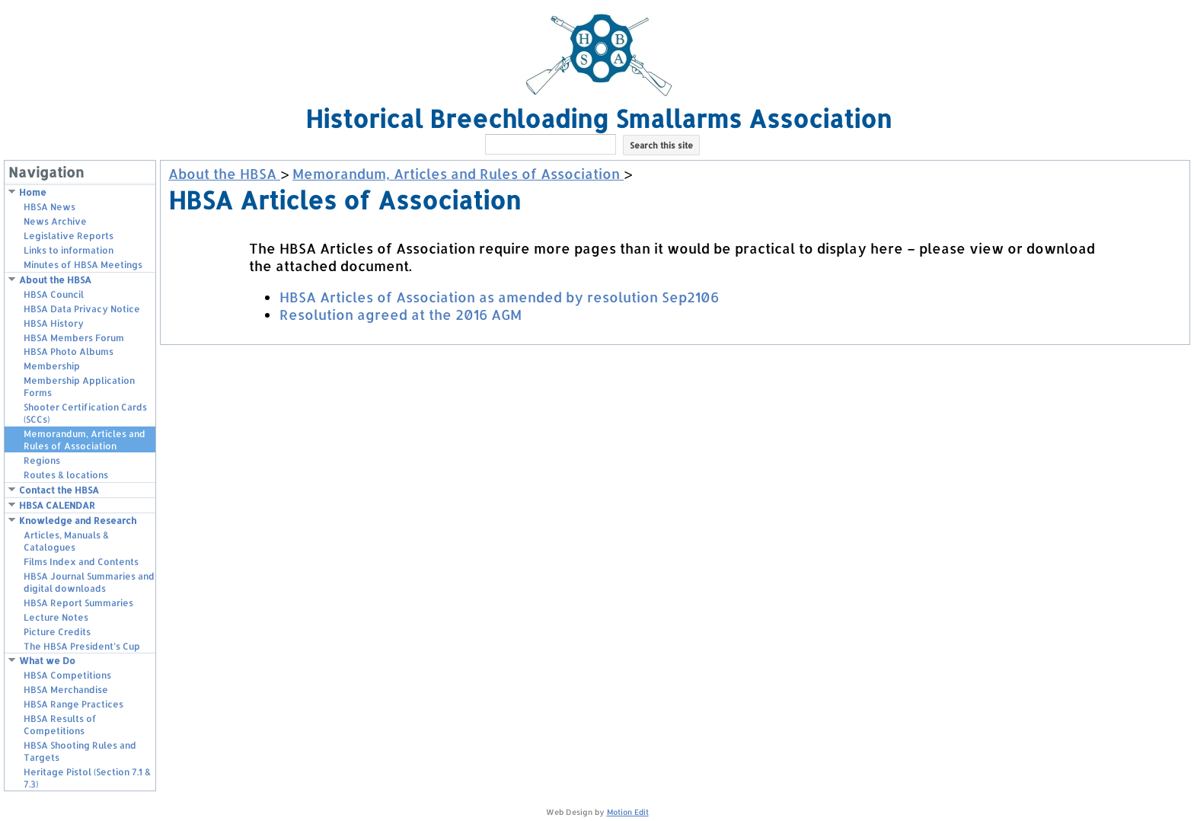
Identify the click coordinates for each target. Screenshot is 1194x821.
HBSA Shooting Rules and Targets (80, 751)
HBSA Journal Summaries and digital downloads (89, 582)
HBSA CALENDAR (57, 505)
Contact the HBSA (59, 490)
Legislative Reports (68, 235)
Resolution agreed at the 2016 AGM (400, 314)
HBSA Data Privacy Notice (82, 309)
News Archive (55, 221)
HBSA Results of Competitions (60, 724)
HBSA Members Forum (74, 337)
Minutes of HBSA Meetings (83, 264)
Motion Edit (628, 811)
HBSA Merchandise (66, 689)
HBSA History (54, 323)
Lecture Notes (56, 617)
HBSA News (49, 206)
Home (32, 192)
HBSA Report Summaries (78, 603)
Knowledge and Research (77, 520)
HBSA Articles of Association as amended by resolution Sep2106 (499, 296)
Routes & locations (66, 475)
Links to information (68, 250)
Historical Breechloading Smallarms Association (598, 118)
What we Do (47, 660)
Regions (42, 460)
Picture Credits (57, 631)
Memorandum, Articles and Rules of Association (84, 440)
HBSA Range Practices (73, 704)
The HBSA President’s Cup (82, 646)
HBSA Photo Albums (68, 351)
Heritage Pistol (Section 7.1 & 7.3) (87, 778)
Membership (52, 366)
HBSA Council (54, 294)
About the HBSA (55, 280)
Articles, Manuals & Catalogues (66, 541)
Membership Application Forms (79, 386)
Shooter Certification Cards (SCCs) (85, 413)
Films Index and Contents (81, 561)
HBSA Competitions (67, 675)
